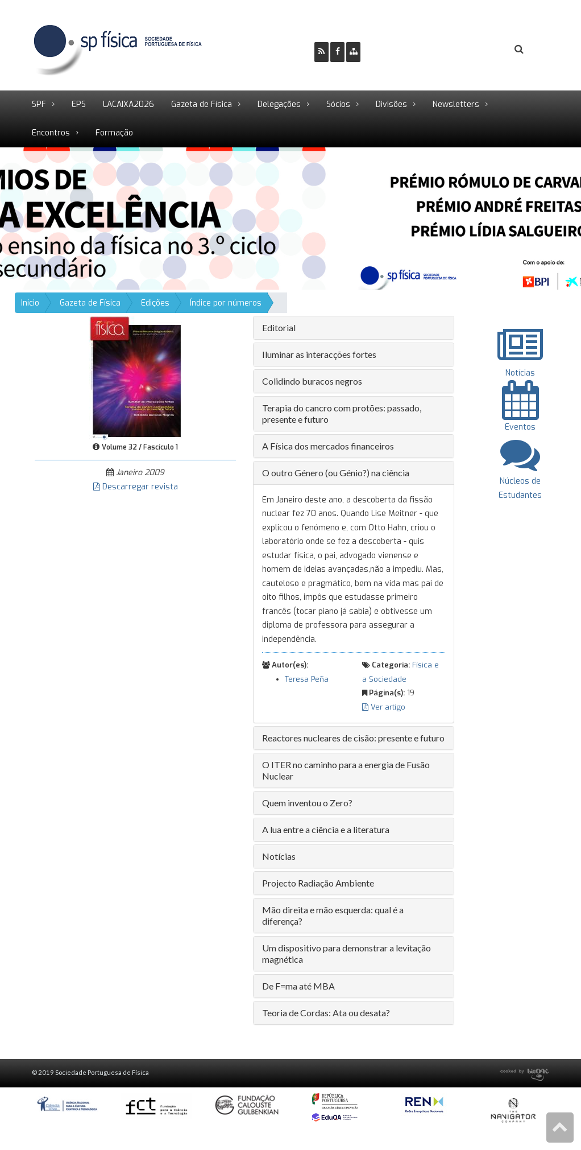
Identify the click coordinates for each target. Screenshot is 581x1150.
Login (473, 49)
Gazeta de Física (201, 104)
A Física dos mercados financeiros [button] (328, 445)
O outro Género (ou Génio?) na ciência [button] (335, 472)
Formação (114, 132)
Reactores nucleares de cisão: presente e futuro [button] (353, 737)
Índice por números (226, 303)
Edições (155, 303)
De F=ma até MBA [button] (298, 985)
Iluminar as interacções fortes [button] (319, 354)
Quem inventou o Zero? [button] (307, 802)
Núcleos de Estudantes (520, 480)
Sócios (338, 104)
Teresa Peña (307, 679)
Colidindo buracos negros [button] (312, 381)
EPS (79, 104)
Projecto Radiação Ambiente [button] (318, 882)
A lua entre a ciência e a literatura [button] (325, 829)
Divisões (391, 104)
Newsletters (456, 104)
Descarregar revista (135, 486)
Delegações (279, 104)
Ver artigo (383, 707)
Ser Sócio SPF (407, 49)
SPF (39, 104)
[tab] (354, 327)
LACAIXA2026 (128, 104)
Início (30, 303)
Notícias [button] (279, 856)
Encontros (51, 132)
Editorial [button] (279, 327)
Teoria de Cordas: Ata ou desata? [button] (326, 1012)
